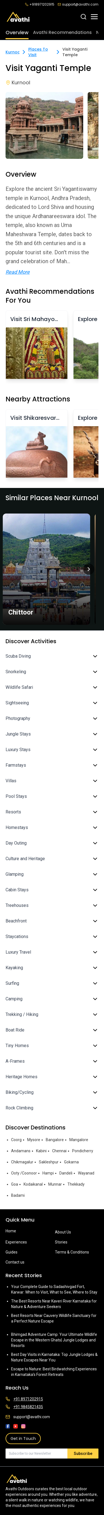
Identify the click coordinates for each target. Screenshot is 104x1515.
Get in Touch (23, 1438)
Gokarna (71, 1162)
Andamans (21, 1151)
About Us (63, 1232)
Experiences (16, 1242)
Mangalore (78, 1140)
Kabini (41, 1151)
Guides (11, 1252)
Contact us (15, 1262)
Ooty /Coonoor (24, 1173)
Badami (18, 1195)
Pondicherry (82, 1151)
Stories (61, 1242)
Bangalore (55, 1140)
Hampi (48, 1173)
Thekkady (76, 1184)
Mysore (33, 1140)
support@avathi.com (78, 4)
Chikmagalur (22, 1162)
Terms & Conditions (72, 1252)
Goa (14, 1184)
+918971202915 (39, 4)
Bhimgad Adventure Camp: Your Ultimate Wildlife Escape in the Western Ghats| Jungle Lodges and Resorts (54, 1340)
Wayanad (86, 1173)
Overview (17, 32)
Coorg (16, 1140)
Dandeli (65, 1173)
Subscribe (83, 1453)
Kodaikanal (33, 1184)
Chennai (59, 1151)
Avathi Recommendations (62, 32)
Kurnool (13, 52)
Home (11, 1231)
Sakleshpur (49, 1162)
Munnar (55, 1184)
